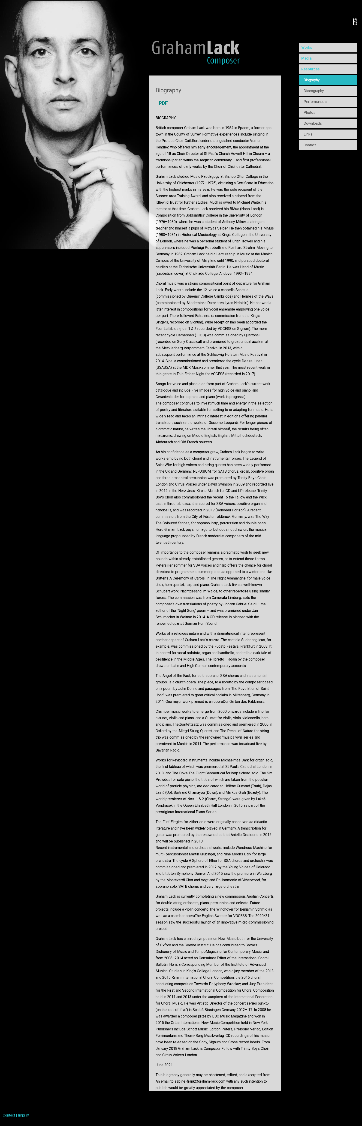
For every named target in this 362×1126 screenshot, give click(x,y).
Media (306, 58)
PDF (163, 103)
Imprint (23, 1115)
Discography (314, 91)
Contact (310, 145)
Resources (310, 69)
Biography (312, 80)
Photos (309, 112)
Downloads (313, 123)
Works (306, 47)
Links (308, 134)
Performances (315, 102)
